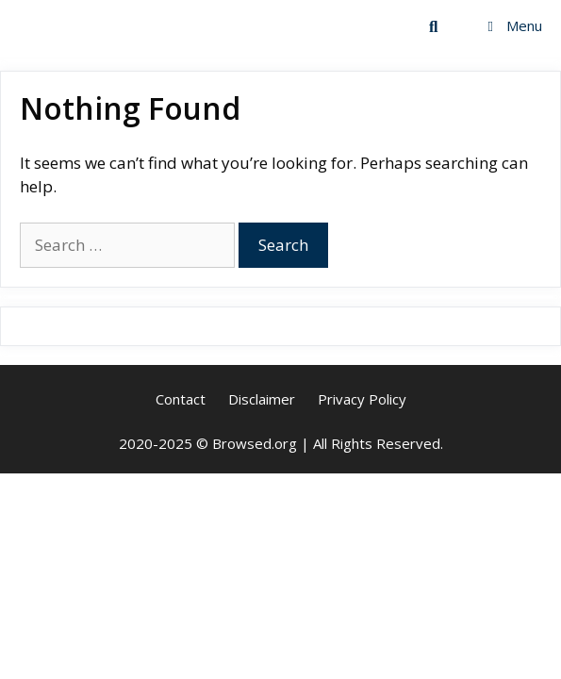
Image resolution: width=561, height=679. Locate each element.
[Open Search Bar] (433, 26)
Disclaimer (261, 398)
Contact (181, 398)
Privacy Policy (362, 398)
